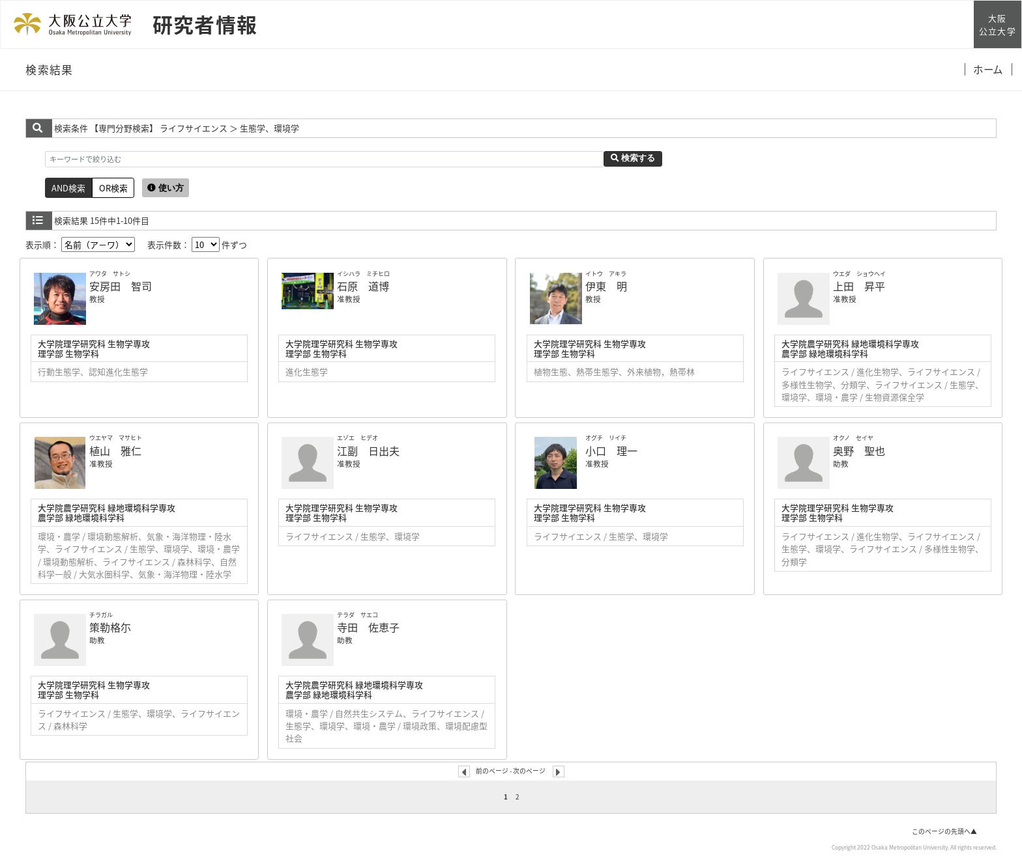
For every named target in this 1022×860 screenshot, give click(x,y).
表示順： (80, 244)
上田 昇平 (859, 286)
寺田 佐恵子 (368, 627)
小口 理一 (611, 450)
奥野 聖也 (859, 450)
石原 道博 (363, 286)
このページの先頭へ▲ (944, 831)
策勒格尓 (110, 627)
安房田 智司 (120, 286)
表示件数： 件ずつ (197, 244)
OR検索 (113, 188)
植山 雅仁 (115, 450)
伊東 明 (606, 286)
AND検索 (68, 188)
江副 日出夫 (368, 450)
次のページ (529, 770)
